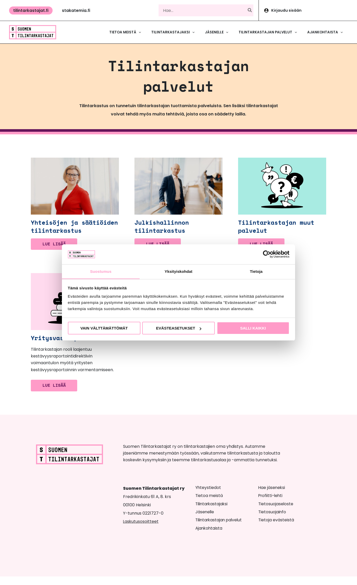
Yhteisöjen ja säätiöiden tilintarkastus (58, 230)
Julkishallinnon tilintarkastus (163, 230)
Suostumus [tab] (101, 271)
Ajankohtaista (209, 537)
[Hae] (250, 10)
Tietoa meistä (209, 504)
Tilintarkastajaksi (212, 512)
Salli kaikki (253, 328)
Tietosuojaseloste (276, 512)
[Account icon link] (308, 10)
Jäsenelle (205, 521)
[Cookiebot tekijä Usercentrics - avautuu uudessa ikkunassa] (266, 254)
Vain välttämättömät (104, 328)
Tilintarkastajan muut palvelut (279, 230)
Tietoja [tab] (256, 271)
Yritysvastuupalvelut (70, 346)
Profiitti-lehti (271, 504)
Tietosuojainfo (272, 521)
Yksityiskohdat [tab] (178, 271)
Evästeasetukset (178, 328)
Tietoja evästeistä (276, 529)
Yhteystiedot (208, 496)
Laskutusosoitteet (141, 530)
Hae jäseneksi (272, 496)
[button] (31, 10)
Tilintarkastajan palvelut (219, 529)
